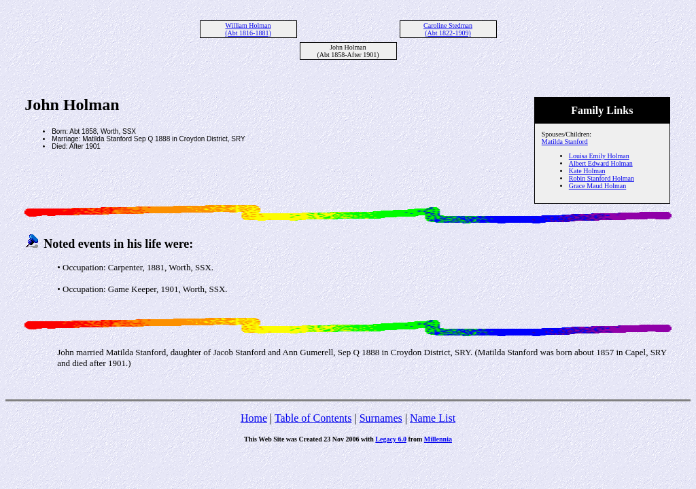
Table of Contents (313, 418)
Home (254, 418)
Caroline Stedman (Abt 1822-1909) (447, 29)
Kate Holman (587, 171)
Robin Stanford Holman (601, 178)
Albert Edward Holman (601, 163)
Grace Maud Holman (597, 185)
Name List (432, 418)
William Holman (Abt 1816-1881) (248, 29)
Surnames (381, 418)
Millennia (438, 439)
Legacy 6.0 (390, 439)
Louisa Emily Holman (599, 156)
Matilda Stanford (565, 141)
